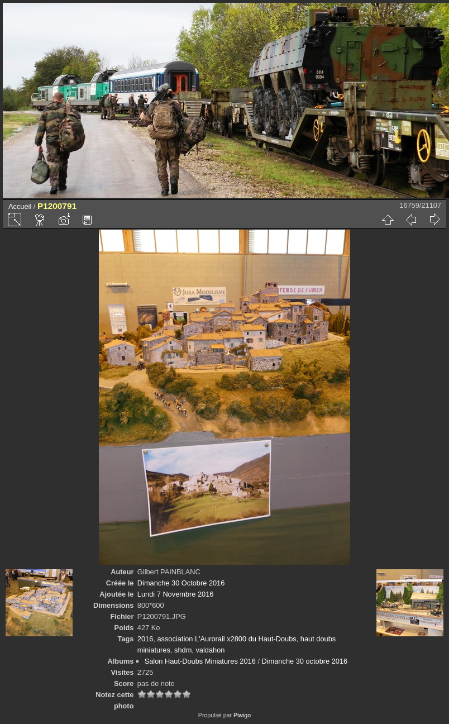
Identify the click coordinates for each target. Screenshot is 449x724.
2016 (145, 639)
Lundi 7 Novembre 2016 (175, 594)
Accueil (19, 206)
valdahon (210, 650)
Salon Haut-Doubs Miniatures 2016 (200, 661)
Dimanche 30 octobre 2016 (305, 661)
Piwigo (242, 715)
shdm (183, 650)
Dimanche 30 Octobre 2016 (181, 583)
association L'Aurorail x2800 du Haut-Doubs (226, 639)
